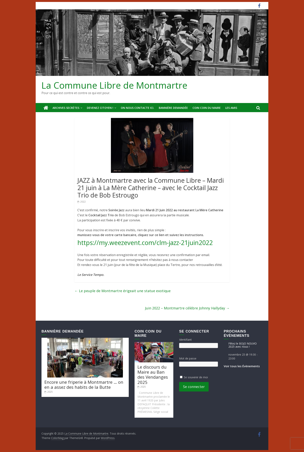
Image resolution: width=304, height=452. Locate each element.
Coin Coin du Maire (207, 108)
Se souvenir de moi (196, 377)
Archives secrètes (66, 108)
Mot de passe (187, 358)
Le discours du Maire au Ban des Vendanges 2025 (152, 374)
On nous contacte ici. (137, 108)
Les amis (231, 108)
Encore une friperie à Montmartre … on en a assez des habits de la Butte (83, 384)
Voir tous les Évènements (242, 366)
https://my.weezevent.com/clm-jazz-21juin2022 (145, 242)
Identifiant (185, 339)
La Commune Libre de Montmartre (114, 85)
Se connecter (194, 386)
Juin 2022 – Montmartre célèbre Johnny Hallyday (187, 308)
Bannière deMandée (173, 108)
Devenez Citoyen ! (100, 108)
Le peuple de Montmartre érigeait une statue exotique (122, 290)
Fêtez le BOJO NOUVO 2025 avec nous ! (242, 345)
